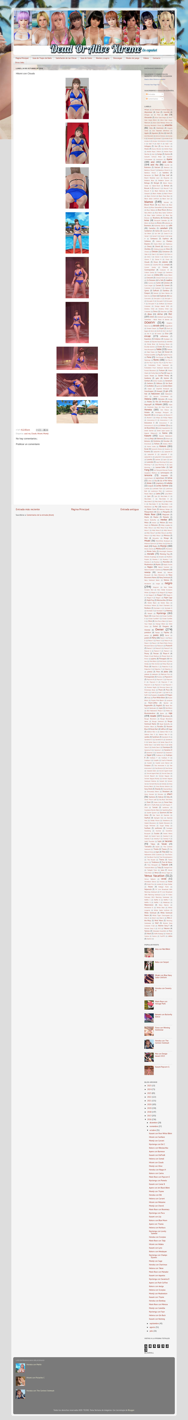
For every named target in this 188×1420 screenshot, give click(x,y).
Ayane (169, 159)
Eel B (158, 331)
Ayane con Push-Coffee (158, 1282)
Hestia (170, 399)
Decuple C (168, 298)
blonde (166, 202)
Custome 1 (148, 288)
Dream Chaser (151, 328)
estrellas (169, 342)
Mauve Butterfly (150, 520)
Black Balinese (160, 191)
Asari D (159, 144)
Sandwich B (166, 737)
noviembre (154, 1126)
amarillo (168, 125)
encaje (147, 336)
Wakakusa (166, 902)
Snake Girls (157, 802)
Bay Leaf (165, 175)
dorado (156, 325)
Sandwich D (148, 740)
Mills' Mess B (161, 528)
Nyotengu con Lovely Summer (157, 1232)
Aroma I (155, 141)
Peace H (167, 640)
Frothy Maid (155, 373)
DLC (170, 313)
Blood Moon (149, 205)
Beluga (147, 183)
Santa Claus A (153, 742)
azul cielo (167, 161)
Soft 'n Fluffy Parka (153, 805)
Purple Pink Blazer (157, 700)
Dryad (161, 328)
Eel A (152, 331)
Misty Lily (162, 543)
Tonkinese (155, 862)
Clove (156, 262)
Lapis (165, 459)
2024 (149, 1089)
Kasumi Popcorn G (162, 1067)
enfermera (164, 336)
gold (158, 386)
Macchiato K (165, 496)
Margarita (166, 512)
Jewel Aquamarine (164, 428)
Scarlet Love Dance (163, 763)
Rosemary (166, 716)
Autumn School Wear (152, 157)
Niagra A (154, 592)
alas (166, 114)
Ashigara (147, 146)
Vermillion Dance (150, 882)
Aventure (159, 159)
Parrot (167, 635)
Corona (165, 267)
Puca (168, 690)
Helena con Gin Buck (157, 1315)
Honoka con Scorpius (157, 1237)
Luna (158, 493)
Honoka (148, 409)
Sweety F (157, 839)
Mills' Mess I (157, 535)
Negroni (156, 587)
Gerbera (150, 383)
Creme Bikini (167, 275)
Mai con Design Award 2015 (161, 1054)
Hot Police (164, 410)
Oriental (147, 630)
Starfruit (147, 818)
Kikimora (160, 438)
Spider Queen (152, 813)
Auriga (159, 154)
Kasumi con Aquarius (157, 1275)
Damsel (155, 293)
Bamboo (167, 167)
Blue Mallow (151, 210)
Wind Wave (159, 920)
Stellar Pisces (154, 820)
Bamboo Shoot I (151, 173)
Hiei (157, 402)
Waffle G (147, 902)
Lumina (146, 488)
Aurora (167, 154)
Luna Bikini (168, 494)
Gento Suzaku (158, 381)
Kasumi (147, 435)
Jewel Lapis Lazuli (163, 431)
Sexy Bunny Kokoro (163, 786)
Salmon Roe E (149, 734)
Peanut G (147, 651)
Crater (149, 275)
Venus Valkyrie (150, 879)
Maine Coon (151, 509)
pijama (153, 659)
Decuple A (157, 298)
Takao (153, 844)
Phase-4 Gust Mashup (151, 656)
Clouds (34, 433)
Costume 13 (164, 270)
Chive (168, 249)
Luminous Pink (156, 491)
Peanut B (169, 646)
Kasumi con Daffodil (157, 1155)
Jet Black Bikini (149, 428)
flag (168, 357)
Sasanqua (166, 747)
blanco (148, 202)
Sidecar (160, 797)
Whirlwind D (148, 907)
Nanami (166, 570)
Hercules (161, 399)
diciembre (154, 1122)
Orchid (155, 626)
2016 (149, 1119)
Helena (147, 398)
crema (156, 275)
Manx (158, 512)
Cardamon (148, 231)
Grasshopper (149, 391)
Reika (168, 711)
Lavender (150, 462)
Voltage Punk (163, 887)
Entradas (150, 94)
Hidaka (149, 402)
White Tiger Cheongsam (161, 915)
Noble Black (152, 603)
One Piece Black (160, 621)
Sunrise (158, 831)
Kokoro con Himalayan (158, 1251)
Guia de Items (86, 58)
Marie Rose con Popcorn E (159, 1177)
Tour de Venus (167, 862)
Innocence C (165, 420)
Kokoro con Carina (156, 1173)
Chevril (157, 246)
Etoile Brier (151, 344)
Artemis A (163, 141)
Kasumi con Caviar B (157, 1184)
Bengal (156, 183)
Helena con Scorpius (157, 1290)
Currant (158, 285)
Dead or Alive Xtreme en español (154, 79)
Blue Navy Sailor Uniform (163, 213)
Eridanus (157, 339)
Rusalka (160, 726)
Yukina (146, 936)
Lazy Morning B (161, 462)
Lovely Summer (162, 485)
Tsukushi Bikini (149, 867)
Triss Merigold (152, 865)
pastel (146, 638)
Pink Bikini (153, 661)
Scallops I (147, 760)
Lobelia (169, 483)
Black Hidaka (157, 193)
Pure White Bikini (159, 698)
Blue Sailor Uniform (154, 215)
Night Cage (168, 598)
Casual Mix (166, 231)
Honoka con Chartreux (158, 1264)
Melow (162, 522)
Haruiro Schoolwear (160, 396)
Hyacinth (147, 415)
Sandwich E (159, 740)
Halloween (155, 393)
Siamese (152, 797)
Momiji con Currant (156, 1140)
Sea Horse (168, 768)
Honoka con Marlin (34, 1364)
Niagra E (151, 595)
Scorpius (147, 765)
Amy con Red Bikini (162, 949)
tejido (158, 847)
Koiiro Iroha (151, 446)
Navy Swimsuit (164, 577)
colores (165, 262)
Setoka (164, 784)
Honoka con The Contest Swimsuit (162, 1041)
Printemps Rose (149, 690)
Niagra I (158, 598)
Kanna (164, 433)
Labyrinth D (152, 454)
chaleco (158, 241)
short (169, 794)
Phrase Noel (166, 656)
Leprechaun (160, 478)
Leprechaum (148, 478)
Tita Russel (151, 860)
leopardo (164, 475)
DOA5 (152, 317)
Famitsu (169, 349)
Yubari (149, 933)
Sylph (159, 841)
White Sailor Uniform (161, 910)
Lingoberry (160, 483)
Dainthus (166, 290)
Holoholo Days (152, 407)
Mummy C (155, 559)
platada (146, 674)
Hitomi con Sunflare (157, 1137)
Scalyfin (156, 760)
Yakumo (167, 928)
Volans (150, 887)
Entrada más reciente (28, 509)
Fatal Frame (151, 352)
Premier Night (151, 687)
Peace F (150, 640)
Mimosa (167, 535)
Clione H (158, 259)
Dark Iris (147, 296)
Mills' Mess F (151, 533)
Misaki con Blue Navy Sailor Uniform (163, 976)
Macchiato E (148, 501)
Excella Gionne (149, 347)
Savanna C (157, 750)
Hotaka (147, 412)
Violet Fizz (150, 884)
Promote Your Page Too (151, 84)
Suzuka (156, 833)
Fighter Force (167, 355)
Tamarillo (148, 847)
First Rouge (160, 357)
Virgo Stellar (168, 884)
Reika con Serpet (162, 962)
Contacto (156, 58)
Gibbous (159, 383)
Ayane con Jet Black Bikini (159, 1187)
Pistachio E (148, 669)
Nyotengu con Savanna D (159, 1279)
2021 (149, 1100)
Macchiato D (164, 499)
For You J (169, 363)
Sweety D (166, 836)
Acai (157, 112)
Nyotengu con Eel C (157, 1144)
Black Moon (168, 193)
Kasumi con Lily (155, 1216)
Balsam (157, 167)
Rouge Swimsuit (158, 721)
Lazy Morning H (160, 465)
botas (146, 220)
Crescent (150, 278)
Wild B (146, 918)
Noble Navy (165, 603)
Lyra (156, 496)
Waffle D (157, 900)
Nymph (150, 613)
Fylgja (168, 373)
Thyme (164, 849)
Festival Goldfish (149, 355)
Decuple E (160, 301)
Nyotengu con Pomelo (158, 1180)
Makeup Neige (164, 509)
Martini (155, 517)
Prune (161, 690)
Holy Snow (165, 407)
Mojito (154, 546)
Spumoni (163, 812)
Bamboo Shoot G (164, 170)
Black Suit (166, 199)
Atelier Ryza (168, 149)
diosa (150, 314)
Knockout (147, 444)
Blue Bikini (162, 205)
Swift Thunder (149, 841)
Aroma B (150, 138)
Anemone (160, 128)
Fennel (167, 352)
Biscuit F (167, 188)
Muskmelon (148, 564)
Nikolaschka (161, 600)
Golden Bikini (167, 386)
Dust (168, 328)
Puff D (168, 692)
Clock (167, 259)
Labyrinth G (148, 457)
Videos (146, 58)
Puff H (146, 695)
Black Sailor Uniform (151, 199)
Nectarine (147, 584)
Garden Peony (163, 376)
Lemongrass (165, 473)
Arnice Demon (160, 136)
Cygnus (167, 288)
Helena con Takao (156, 1268)
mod (146, 546)
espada (146, 342)
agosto (153, 1327)
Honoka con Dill (155, 1195)
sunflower (158, 828)
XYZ (159, 928)
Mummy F (166, 559)
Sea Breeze (159, 768)
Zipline (149, 939)
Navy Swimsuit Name (152, 580)
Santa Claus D (161, 745)
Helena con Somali (156, 1158)
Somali (155, 807)
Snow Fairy (168, 802)
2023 (149, 1093)
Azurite (166, 165)
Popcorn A (168, 677)
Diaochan (164, 311)
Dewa (155, 311)
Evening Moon (164, 344)
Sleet (149, 802)
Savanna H (159, 753)
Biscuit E (157, 188)
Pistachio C (155, 666)
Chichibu (147, 249)
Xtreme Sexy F (163, 926)
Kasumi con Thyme (156, 1297)
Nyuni (146, 616)
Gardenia (147, 378)
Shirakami (166, 791)
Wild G (161, 918)
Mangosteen (148, 512)
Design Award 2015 (162, 306)
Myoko (158, 564)
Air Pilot (157, 115)
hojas (170, 404)
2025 (149, 1085)
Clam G (154, 254)
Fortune (162, 370)
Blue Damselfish (156, 207)
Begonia (166, 178)
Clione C (158, 257)
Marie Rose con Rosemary (159, 1209)
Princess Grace (165, 687)
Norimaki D (168, 608)
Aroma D (167, 138)
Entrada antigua (130, 509)
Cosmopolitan (149, 270)
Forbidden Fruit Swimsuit (158, 365)
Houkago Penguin (162, 412)
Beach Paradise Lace (151, 178)
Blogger (131, 1410)
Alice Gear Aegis (160, 117)
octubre (153, 1130)
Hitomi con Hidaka (156, 1244)
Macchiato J (165, 504)
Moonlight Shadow (165, 551)
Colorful (147, 265)
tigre (157, 852)
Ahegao (147, 115)
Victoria (162, 882)
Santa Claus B (165, 742)
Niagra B (162, 592)
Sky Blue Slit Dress (165, 799)
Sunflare (147, 828)
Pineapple (162, 659)
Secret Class (166, 773)
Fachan (167, 347)
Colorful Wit (157, 265)
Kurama (147, 451)
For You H (159, 363)
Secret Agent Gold (165, 771)
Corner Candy (150, 267)
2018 (149, 1112)
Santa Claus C (149, 745)
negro (168, 583)
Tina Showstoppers (165, 857)
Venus (157, 873)
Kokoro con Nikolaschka (158, 1148)
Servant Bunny (154, 784)
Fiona (149, 357)
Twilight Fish (168, 867)
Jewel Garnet (148, 431)
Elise (166, 333)
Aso (156, 146)
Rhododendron (149, 713)
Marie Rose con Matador (158, 1272)
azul (153, 161)
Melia (146, 522)
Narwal (160, 572)
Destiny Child (149, 309)
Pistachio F (158, 669)
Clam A (146, 254)
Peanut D (158, 648)
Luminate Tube (157, 488)
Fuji (162, 373)
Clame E (161, 254)
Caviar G (163, 236)
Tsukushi (164, 864)
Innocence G (148, 425)
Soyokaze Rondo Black (152, 810)
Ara (162, 133)
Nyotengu (161, 613)
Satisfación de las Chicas (66, 58)
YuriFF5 (162, 936)
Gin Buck (169, 383)
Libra (149, 481)
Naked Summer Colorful (152, 570)
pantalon (147, 632)
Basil (156, 175)
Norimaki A (157, 608)
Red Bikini (169, 708)
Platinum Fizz (165, 674)
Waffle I (157, 902)
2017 (149, 1115)
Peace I (146, 643)
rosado (153, 715)
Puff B (154, 692)
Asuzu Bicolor (156, 149)
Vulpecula (148, 889)
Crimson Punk (160, 278)
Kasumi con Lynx (155, 1248)
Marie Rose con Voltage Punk (161, 1002)
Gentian (147, 381)
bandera (166, 173)
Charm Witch (157, 244)
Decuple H (152, 304)
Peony (146, 653)
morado (150, 553)
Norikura (147, 608)
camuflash (164, 228)
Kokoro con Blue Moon (158, 1220)
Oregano (166, 626)
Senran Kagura (164, 776)
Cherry (149, 246)
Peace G (159, 640)
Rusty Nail (154, 729)
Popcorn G (148, 685)
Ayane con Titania (156, 1224)
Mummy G (147, 562)
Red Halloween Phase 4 (155, 711)
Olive (150, 621)
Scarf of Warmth (166, 760)
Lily (155, 481)
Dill (171, 311)
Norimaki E (150, 611)
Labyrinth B (168, 452)
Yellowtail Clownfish (159, 931)
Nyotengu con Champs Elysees (158, 1256)
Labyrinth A (157, 452)
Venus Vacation (154, 876)
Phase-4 (166, 653)
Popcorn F (165, 682)
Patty (154, 638)
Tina (163, 852)
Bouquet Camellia (160, 220)
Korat (146, 449)
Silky (168, 797)
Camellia (152, 228)
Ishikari (163, 425)
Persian (156, 653)
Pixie (158, 672)
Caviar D (155, 236)
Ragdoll (159, 705)
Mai (156, 507)
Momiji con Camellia (157, 1308)
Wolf (157, 923)
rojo (170, 713)
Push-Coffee (152, 703)
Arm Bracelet (148, 136)
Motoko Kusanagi (150, 557)
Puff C (161, 692)
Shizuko (160, 794)
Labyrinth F (165, 454)
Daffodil (156, 290)
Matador (166, 517)
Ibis (154, 415)
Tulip (159, 867)
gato (157, 378)
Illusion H (169, 415)
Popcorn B (150, 679)
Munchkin (166, 562)
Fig (159, 355)
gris (167, 391)
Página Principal (22, 58)
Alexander (148, 117)
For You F (150, 363)
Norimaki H (160, 611)
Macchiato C (149, 499)
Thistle (156, 849)
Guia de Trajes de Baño (42, 58)
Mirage (166, 538)
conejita (167, 265)
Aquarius (155, 133)
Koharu (157, 444)
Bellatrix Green (163, 180)
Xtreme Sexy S (149, 928)
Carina (157, 231)
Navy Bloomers (159, 575)
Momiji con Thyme (156, 1191)
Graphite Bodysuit (162, 389)
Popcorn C (160, 679)
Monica (159, 548)
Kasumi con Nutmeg (157, 1319)
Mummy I (157, 562)
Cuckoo (150, 283)
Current (167, 285)
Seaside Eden (151, 771)
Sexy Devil (148, 789)
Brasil (152, 223)
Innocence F (164, 423)
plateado (155, 674)
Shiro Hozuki (149, 794)
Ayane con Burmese (157, 1151)
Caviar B (167, 233)
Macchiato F (159, 501)
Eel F (170, 331)
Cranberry (169, 272)
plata (166, 671)
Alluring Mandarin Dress (152, 125)
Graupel (159, 391)
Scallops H (165, 758)
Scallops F (153, 758)
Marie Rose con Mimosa (158, 1304)
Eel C (164, 331)
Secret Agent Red (153, 773)
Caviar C (147, 236)
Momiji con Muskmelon (158, 1293)
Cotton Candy (149, 272)
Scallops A (159, 755)
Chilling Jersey (158, 249)
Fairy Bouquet (149, 349)
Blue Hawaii (168, 207)
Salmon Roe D (165, 732)
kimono (147, 441)
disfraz (160, 314)
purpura (169, 700)
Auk (153, 154)
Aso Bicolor (165, 146)
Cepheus (166, 239)
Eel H (149, 334)
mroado (161, 557)
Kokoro (162, 446)
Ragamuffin (148, 705)
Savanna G (150, 753)
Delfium (161, 304)
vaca (162, 870)
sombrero (166, 807)
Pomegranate (149, 677)
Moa (168, 543)
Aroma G (147, 141)
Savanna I (169, 753)
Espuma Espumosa (158, 342)
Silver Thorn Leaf (150, 799)
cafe (170, 225)
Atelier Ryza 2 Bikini (154, 151)
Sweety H (166, 839)
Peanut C (150, 648)
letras (170, 478)
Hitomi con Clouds (156, 1162)
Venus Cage (166, 873)
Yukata (168, 934)
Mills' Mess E (168, 530)
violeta (159, 884)
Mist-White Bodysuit (163, 541)
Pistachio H (168, 669)
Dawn (154, 296)
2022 (149, 1097)
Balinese (147, 167)
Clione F (147, 259)
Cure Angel (148, 285)
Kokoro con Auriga (156, 1286)
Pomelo (159, 677)
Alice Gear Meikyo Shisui (161, 123)
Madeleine (148, 507)
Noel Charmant (164, 605)
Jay (169, 425)
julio (151, 1331)
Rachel (166, 703)
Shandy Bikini (167, 789)
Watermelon (148, 905)
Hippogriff (148, 404)
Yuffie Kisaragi (158, 934)
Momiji (45, 433)
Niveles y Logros (102, 58)
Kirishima (156, 441)
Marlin (146, 517)
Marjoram (165, 514)
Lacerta (149, 459)
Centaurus (154, 239)
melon (154, 523)
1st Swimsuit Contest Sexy (161, 110)
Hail (145, 394)
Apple (146, 133)
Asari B (151, 144)
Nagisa (150, 567)
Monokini (169, 549)
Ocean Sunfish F (154, 619)
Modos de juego (132, 58)
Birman (166, 186)
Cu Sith (160, 280)
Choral (146, 252)
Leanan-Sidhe (160, 467)
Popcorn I (169, 685)
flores (156, 359)
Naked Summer (163, 567)
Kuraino (167, 449)
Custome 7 (158, 288)
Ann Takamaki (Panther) (160, 131)
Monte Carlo (151, 551)
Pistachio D (166, 666)
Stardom (166, 815)
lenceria (148, 475)
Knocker (167, 441)
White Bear (161, 907)
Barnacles (147, 175)
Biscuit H (147, 191)
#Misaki (146, 110)
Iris (157, 425)
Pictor (146, 659)
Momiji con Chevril (156, 1206)
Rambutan (152, 708)
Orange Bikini (160, 624)
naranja (147, 572)
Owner (159, 629)
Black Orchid (151, 196)
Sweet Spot (155, 836)
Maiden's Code (167, 507)
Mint (146, 538)
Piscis (146, 666)
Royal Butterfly (165, 724)
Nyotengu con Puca (157, 1213)
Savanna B (147, 750)
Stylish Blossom (164, 823)
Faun (159, 352)
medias (163, 519)
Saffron (163, 729)
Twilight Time (152, 870)
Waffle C (147, 900)
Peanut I (167, 651)
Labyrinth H (158, 457)
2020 (149, 1104)
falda (158, 349)
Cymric (146, 290)
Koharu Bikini (167, 444)
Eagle (146, 331)
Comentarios (152, 99)
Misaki (147, 540)
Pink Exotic (163, 661)
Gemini (166, 378)
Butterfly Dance (159, 226)
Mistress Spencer (150, 543)
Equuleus (147, 339)
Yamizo (147, 931)
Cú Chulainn (151, 280)
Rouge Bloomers (150, 719)
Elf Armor (158, 334)
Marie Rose (149, 514)
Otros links (19, 62)
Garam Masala (149, 376)
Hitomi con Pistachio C (35, 1377)
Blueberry (156, 218)
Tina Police (168, 854)
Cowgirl (159, 272)
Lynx (149, 496)
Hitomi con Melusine (157, 1202)
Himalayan (166, 402)
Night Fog (150, 600)
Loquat (150, 486)
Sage (170, 729)
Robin (162, 713)
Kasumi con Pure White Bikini (160, 1133)
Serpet (161, 781)
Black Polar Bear (164, 196)
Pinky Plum (166, 664)
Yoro (170, 931)
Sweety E (147, 839)
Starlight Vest (158, 818)
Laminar (157, 459)
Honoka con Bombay (157, 1301)
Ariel (168, 133)
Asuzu (146, 149)
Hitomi (40, 433)
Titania (161, 860)
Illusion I (150, 418)
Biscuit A (147, 188)
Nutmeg (169, 611)
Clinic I (149, 257)
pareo (156, 635)
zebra (170, 936)
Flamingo (147, 360)
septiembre (154, 1323)
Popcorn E (153, 682)
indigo (158, 418)
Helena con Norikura (157, 1227)
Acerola (166, 112)
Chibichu (167, 246)
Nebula (166, 580)
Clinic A (169, 254)
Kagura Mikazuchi (150, 433)
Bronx (159, 223)
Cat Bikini (147, 233)
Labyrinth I (168, 457)
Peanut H (157, 651)
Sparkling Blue (167, 810)
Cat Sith (157, 233)
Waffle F (167, 900)
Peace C (163, 638)
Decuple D (150, 301)
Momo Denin (148, 549)
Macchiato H (153, 504)
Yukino (154, 936)
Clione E (167, 257)
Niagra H (150, 598)
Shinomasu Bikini (153, 792)
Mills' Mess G (162, 533)
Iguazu (161, 415)
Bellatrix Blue (149, 180)
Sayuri (149, 755)
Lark (171, 459)
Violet (170, 881)
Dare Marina (165, 293)
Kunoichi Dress (156, 449)
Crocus (170, 278)
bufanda (167, 223)
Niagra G (169, 595)
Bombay (166, 218)
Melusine (154, 525)
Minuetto (156, 538)
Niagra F (160, 595)
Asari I (167, 144)
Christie (155, 251)
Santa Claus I (156, 747)
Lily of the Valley (166, 481)
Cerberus (147, 241)
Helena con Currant (157, 1198)
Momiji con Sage (155, 1261)
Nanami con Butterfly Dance (163, 1015)
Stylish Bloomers (150, 823)
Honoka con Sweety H (163, 989)
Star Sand (156, 815)
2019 (149, 1108)
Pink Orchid (156, 664)
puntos (162, 695)
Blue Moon (162, 210)
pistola (149, 672)
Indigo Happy (167, 418)
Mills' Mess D (156, 530)
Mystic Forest (167, 564)
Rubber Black (149, 726)
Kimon (168, 439)
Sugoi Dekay (164, 826)
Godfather (150, 386)
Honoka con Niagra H (157, 1169)
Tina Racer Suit (152, 857)
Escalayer (167, 339)
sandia (146, 737)
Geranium (168, 381)
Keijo (152, 438)
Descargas (117, 58)
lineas (149, 483)
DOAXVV (149, 322)
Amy (151, 128)
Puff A (146, 692)
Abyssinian (148, 112)
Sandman (155, 737)
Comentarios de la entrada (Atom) (40, 515)
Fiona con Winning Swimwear (162, 1028)
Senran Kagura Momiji (151, 778)
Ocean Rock (155, 616)
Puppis (169, 695)
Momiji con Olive (155, 1166)
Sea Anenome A (160, 765)
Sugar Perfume (149, 826)
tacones (168, 841)
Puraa (148, 698)
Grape (150, 389)
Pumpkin (154, 695)
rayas (161, 708)
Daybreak (162, 296)
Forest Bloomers (150, 370)
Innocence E (149, 423)
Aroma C (159, 138)
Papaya (157, 632)
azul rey (27, 433)
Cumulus (166, 283)
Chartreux (169, 244)
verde (163, 878)
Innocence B (152, 420)
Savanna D (168, 750)
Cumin (158, 283)
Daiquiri (147, 293)
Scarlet (149, 763)
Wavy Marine (164, 905)
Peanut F (167, 648)
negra (158, 584)
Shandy (157, 789)
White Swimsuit (150, 913)
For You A (168, 360)
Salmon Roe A (152, 732)
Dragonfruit (168, 326)
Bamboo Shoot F (150, 170)
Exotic (160, 347)
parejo (146, 635)
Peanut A (160, 646)
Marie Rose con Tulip (157, 1240)
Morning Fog (164, 554)
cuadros (169, 280)
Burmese (147, 225)
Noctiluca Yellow (150, 605)
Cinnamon (166, 252)
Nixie (170, 600)
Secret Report (149, 776)
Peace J (154, 643)
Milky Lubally (165, 525)
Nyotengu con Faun (157, 1311)
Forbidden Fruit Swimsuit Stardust (156, 368)
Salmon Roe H (164, 734)
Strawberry (166, 820)
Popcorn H (158, 685)
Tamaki (164, 844)
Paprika (166, 632)
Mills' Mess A (148, 528)
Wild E (154, 918)
